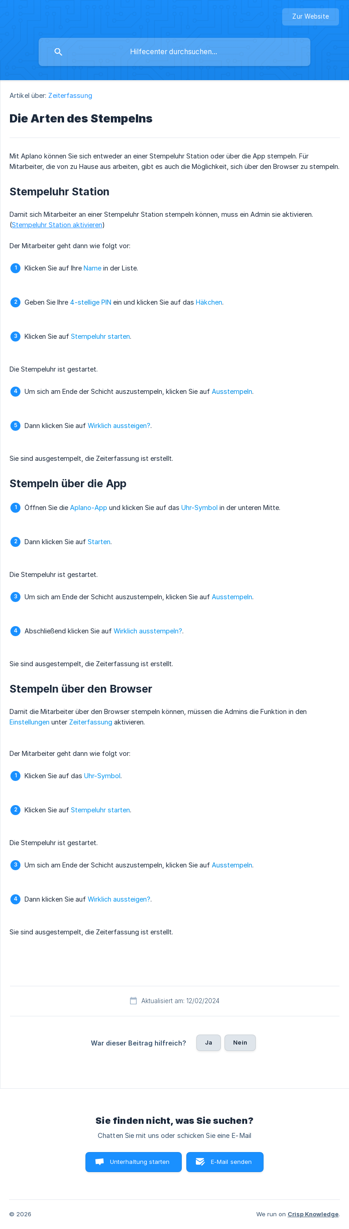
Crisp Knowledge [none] (313, 1214)
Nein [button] (240, 1042)
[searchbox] (174, 52)
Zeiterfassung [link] (70, 95)
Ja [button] (208, 1042)
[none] (310, 16)
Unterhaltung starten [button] (140, 1161)
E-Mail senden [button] (231, 1161)
